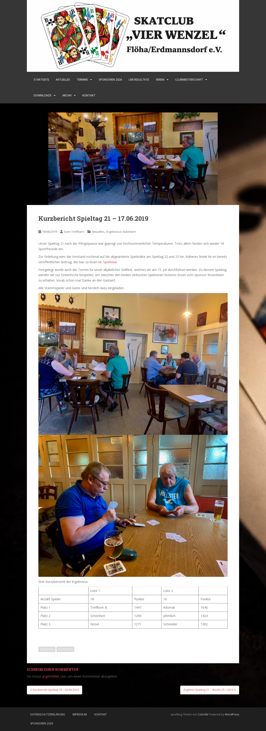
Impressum (79, 714)
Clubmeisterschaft (189, 79)
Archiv (67, 95)
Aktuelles (63, 79)
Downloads (42, 95)
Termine (82, 79)
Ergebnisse (47, 649)
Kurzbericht (65, 649)
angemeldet (50, 676)
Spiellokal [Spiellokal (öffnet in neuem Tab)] (110, 262)
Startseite (41, 79)
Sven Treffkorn (74, 232)
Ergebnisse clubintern (121, 232)
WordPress (232, 714)
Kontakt (88, 95)
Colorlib (203, 714)
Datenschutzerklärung (47, 714)
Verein (160, 79)
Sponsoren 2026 (41, 723)
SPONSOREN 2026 (110, 79)
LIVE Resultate (139, 79)
